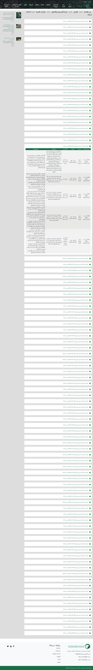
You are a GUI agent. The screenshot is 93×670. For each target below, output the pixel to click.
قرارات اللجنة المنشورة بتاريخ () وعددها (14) (75, 116)
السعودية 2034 (6, 6)
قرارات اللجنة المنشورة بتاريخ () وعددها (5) (75, 57)
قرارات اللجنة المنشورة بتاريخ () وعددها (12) (75, 466)
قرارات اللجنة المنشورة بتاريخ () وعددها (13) (75, 455)
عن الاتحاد (69, 6)
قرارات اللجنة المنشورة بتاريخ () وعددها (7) (75, 87)
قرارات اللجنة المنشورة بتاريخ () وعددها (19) (75, 502)
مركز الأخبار (63, 6)
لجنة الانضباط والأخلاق (59, 12)
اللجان (75, 12)
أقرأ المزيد (12, 21)
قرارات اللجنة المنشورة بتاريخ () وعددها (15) (75, 443)
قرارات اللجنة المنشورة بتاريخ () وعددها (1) (75, 33)
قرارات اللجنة (40, 12)
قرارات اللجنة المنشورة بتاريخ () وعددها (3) (75, 27)
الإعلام (25, 5)
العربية (89, 2)
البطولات (48, 5)
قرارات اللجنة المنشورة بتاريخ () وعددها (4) (75, 63)
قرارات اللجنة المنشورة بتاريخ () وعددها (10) (75, 258)
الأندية (42, 5)
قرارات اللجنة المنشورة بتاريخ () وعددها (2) (75, 21)
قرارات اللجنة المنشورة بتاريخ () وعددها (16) (75, 359)
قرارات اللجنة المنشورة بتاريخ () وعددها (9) (75, 122)
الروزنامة (31, 5)
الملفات (37, 5)
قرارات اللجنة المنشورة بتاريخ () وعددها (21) (75, 354)
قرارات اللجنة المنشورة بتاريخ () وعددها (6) (75, 93)
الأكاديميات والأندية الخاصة (16, 6)
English (85, 2)
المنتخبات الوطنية (55, 6)
